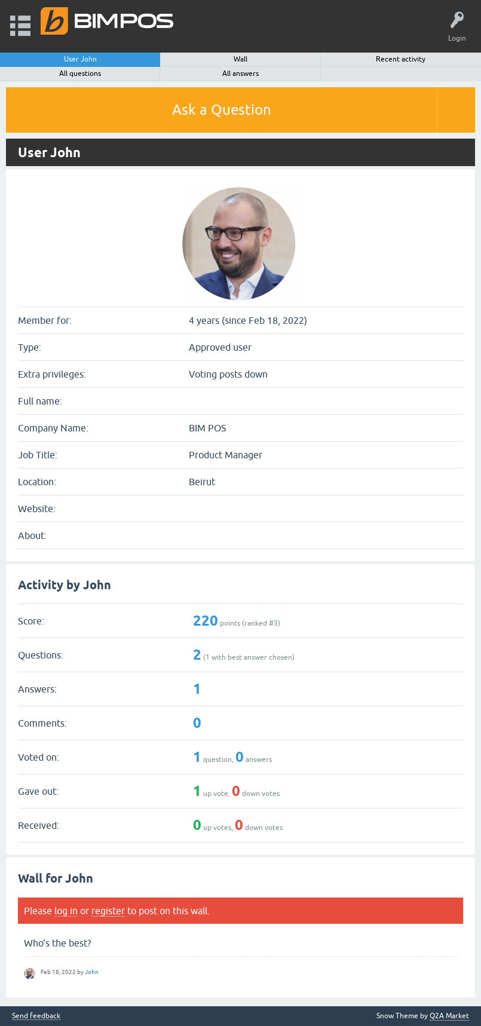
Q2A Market (449, 1016)
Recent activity (400, 59)
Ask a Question (221, 110)
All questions (80, 73)
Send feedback (36, 1016)
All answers (240, 73)
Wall (240, 59)
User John (80, 59)
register (108, 910)
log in (66, 910)
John (92, 972)
